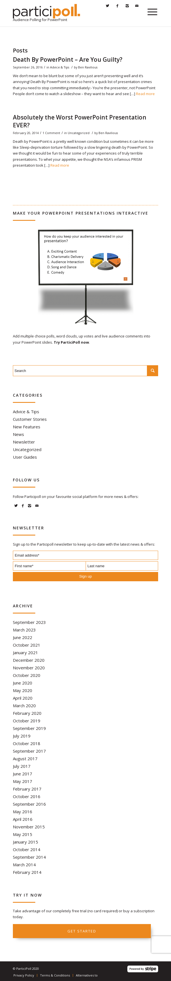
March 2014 (24, 864)
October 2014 (26, 849)
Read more (145, 93)
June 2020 (22, 683)
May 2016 (22, 811)
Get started (81, 931)
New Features (26, 426)
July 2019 (22, 736)
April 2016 (22, 819)
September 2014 (29, 857)
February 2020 (27, 713)
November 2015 (29, 827)
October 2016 (26, 796)
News (18, 434)
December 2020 (28, 660)
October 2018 (26, 743)
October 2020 (26, 675)
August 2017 (25, 758)
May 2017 (22, 781)
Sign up (85, 576)
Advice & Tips (59, 67)
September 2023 (29, 622)
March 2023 (24, 630)
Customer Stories (30, 419)
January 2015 (25, 842)
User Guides (25, 457)
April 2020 (22, 698)
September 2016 (29, 804)
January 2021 (25, 652)
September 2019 (29, 728)
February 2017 (27, 789)
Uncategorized (79, 133)
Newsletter (24, 442)
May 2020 (22, 690)
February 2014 (27, 872)
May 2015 (22, 834)
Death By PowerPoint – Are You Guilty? (67, 59)
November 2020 (29, 667)
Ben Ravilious (87, 67)
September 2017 (29, 751)
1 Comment (51, 133)
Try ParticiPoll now (71, 342)
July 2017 (22, 766)
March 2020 (24, 705)
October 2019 (26, 720)
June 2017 (22, 773)
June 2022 (22, 637)
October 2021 (26, 645)
